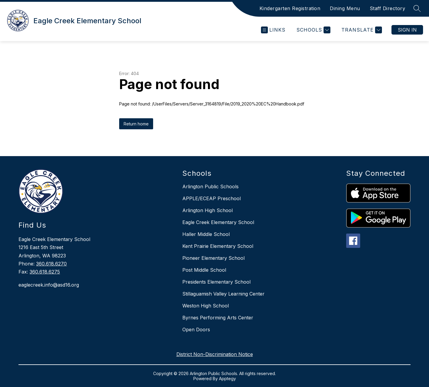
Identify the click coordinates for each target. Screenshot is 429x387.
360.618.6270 (51, 264)
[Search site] (417, 8)
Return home (136, 123)
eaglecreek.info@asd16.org (48, 285)
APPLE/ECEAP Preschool (211, 198)
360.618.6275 (44, 272)
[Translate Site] (361, 30)
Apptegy (227, 378)
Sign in (407, 30)
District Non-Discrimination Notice (214, 354)
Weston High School (205, 306)
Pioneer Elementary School (213, 258)
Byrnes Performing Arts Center (217, 318)
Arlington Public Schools (210, 186)
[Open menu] (273, 30)
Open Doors (196, 329)
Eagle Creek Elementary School (218, 222)
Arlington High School (207, 210)
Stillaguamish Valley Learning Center (223, 294)
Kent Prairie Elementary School (217, 246)
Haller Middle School (206, 234)
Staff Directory (387, 8)
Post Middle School (204, 270)
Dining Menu (345, 8)
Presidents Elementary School (216, 282)
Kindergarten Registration (290, 8)
